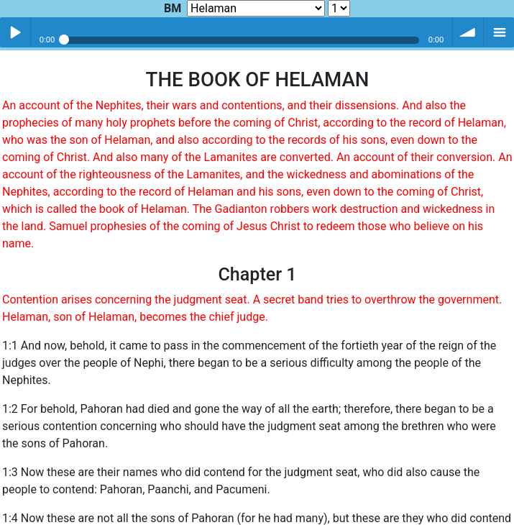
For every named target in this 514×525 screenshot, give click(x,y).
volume (468, 32)
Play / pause (15, 32)
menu (499, 32)
